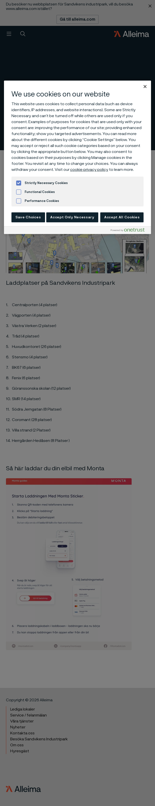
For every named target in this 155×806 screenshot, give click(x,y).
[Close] (145, 86)
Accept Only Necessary (72, 217)
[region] (77, 157)
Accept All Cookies (122, 217)
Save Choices (28, 217)
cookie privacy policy (89, 170)
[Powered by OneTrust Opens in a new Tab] (130, 231)
